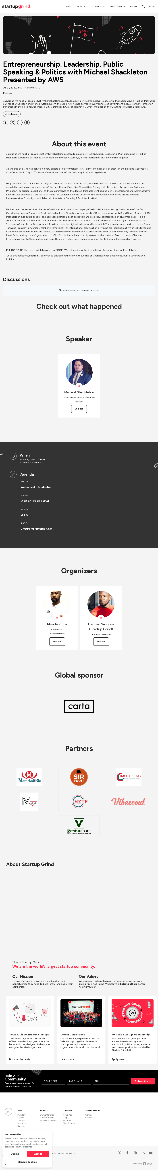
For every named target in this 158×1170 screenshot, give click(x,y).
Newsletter (67, 1115)
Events (81, 6)
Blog (65, 1118)
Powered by (143, 1163)
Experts (20, 1118)
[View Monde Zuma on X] (57, 618)
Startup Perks (117, 6)
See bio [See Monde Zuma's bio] (57, 641)
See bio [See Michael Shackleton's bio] (79, 408)
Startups (21, 1120)
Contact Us (90, 1118)
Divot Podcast (69, 1123)
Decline (15, 1153)
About (133, 6)
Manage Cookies (27, 1161)
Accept (38, 1153)
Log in (151, 6)
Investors (21, 1115)
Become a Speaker (48, 1120)
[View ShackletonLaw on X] (79, 386)
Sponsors (21, 1123)
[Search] (143, 6)
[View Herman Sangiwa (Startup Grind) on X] (101, 618)
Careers (88, 1115)
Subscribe (141, 1081)
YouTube (67, 1120)
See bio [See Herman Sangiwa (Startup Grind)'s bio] (101, 641)
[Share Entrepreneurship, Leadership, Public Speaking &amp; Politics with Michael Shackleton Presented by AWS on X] (12, 122)
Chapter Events (47, 1118)
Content (97, 6)
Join (67, 6)
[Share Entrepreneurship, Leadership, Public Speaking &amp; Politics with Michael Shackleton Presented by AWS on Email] (27, 122)
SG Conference (47, 1115)
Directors (21, 1126)
